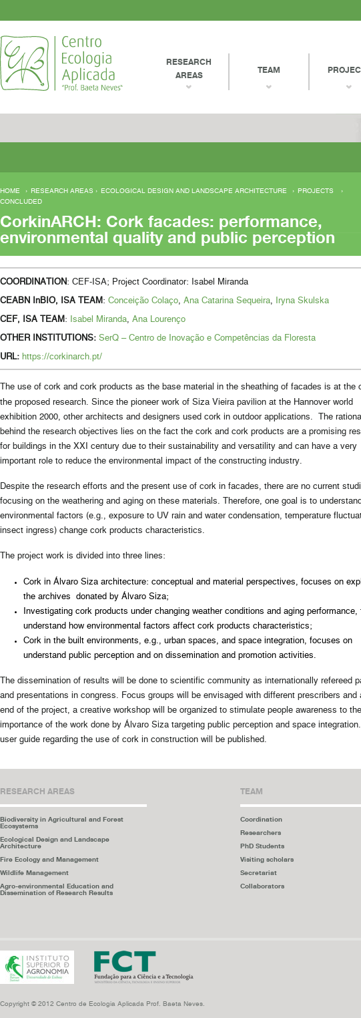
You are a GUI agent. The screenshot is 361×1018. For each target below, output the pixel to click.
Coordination (261, 819)
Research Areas (189, 68)
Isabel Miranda (98, 319)
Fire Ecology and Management (49, 859)
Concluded (21, 201)
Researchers (260, 832)
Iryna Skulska (302, 301)
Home (10, 191)
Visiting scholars (267, 859)
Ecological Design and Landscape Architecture (194, 191)
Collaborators (262, 886)
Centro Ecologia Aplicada (61, 63)
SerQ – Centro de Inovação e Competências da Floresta (207, 338)
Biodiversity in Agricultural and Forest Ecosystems (61, 822)
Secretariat (258, 872)
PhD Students (262, 846)
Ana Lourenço (159, 319)
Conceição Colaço (143, 301)
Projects (316, 191)
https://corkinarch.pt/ (62, 357)
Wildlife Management (34, 872)
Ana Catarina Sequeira (227, 301)
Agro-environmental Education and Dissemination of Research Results (56, 889)
